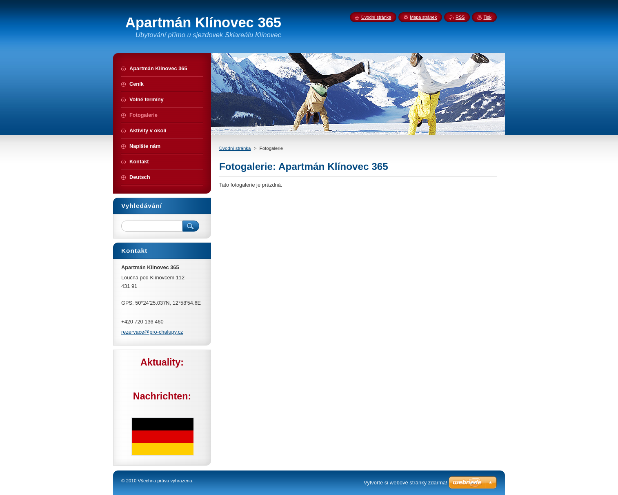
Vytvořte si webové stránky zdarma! (405, 482)
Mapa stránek (423, 17)
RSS (460, 17)
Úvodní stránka (235, 148)
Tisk (487, 17)
